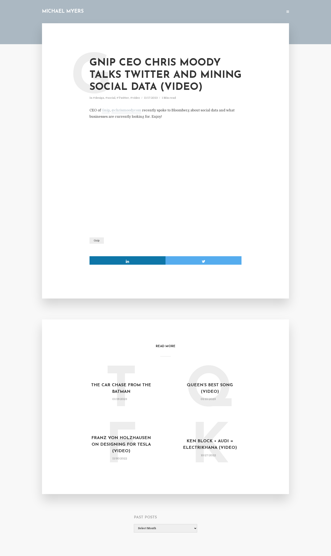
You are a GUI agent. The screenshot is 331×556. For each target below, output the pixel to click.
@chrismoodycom (126, 110)
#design (98, 97)
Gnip (106, 110)
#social (110, 97)
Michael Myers (63, 11)
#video (135, 97)
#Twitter (123, 97)
